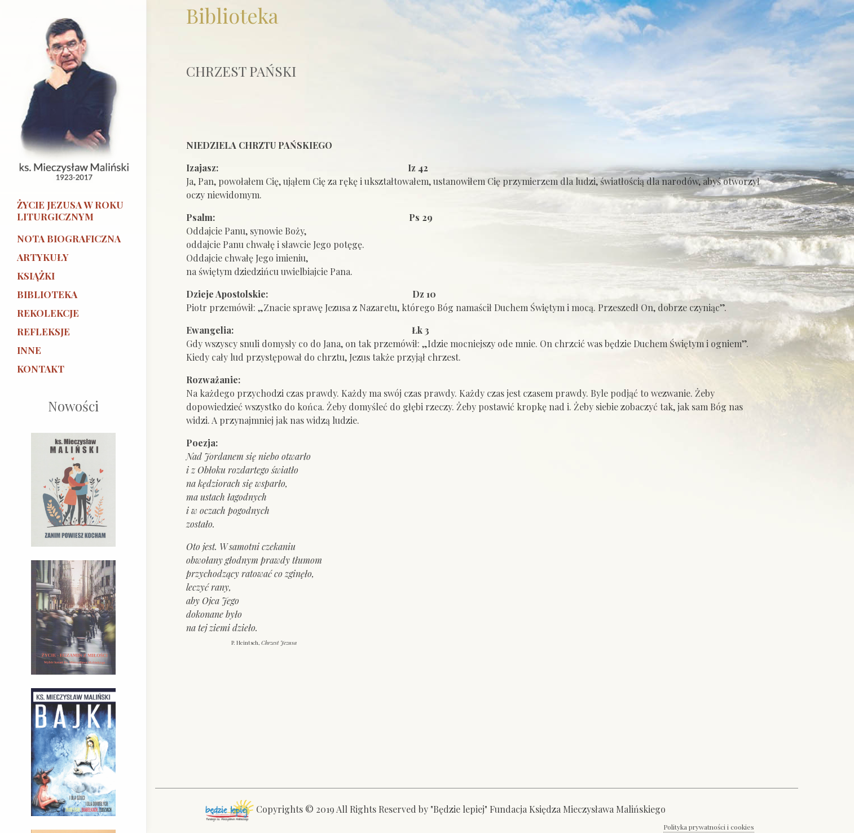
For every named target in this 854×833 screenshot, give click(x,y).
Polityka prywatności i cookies (708, 826)
